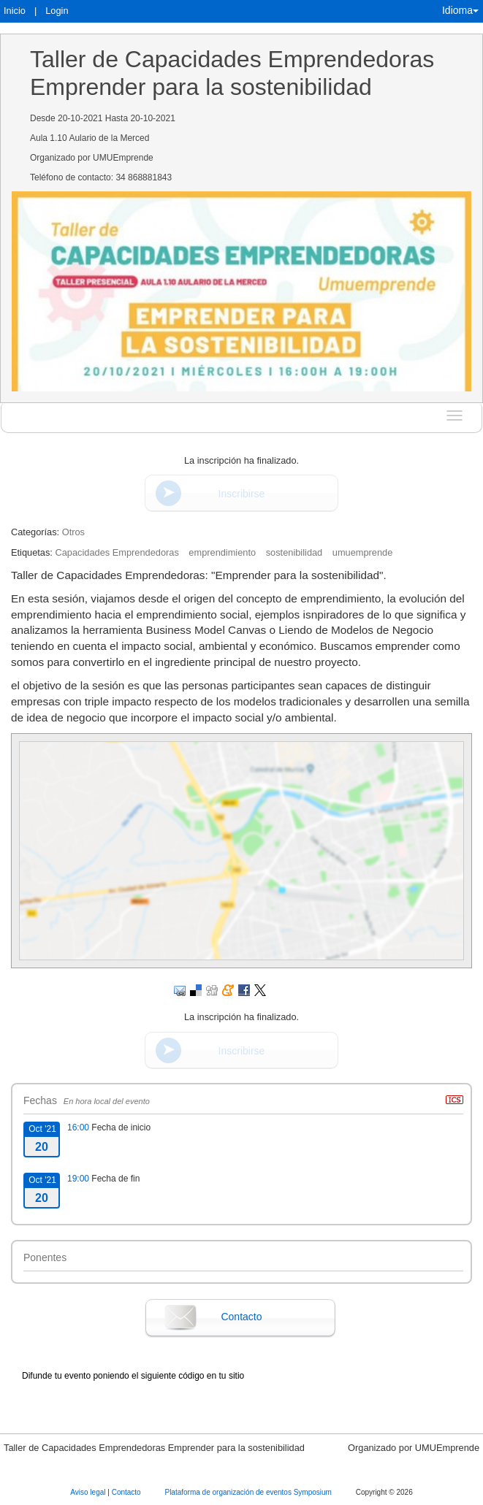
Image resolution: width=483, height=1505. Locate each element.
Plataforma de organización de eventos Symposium (248, 1492)
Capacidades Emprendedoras (116, 552)
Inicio (15, 10)
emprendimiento (222, 552)
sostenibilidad (294, 552)
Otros (73, 531)
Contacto (241, 1316)
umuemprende (362, 552)
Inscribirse (241, 493)
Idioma (460, 10)
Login (56, 10)
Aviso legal (88, 1492)
